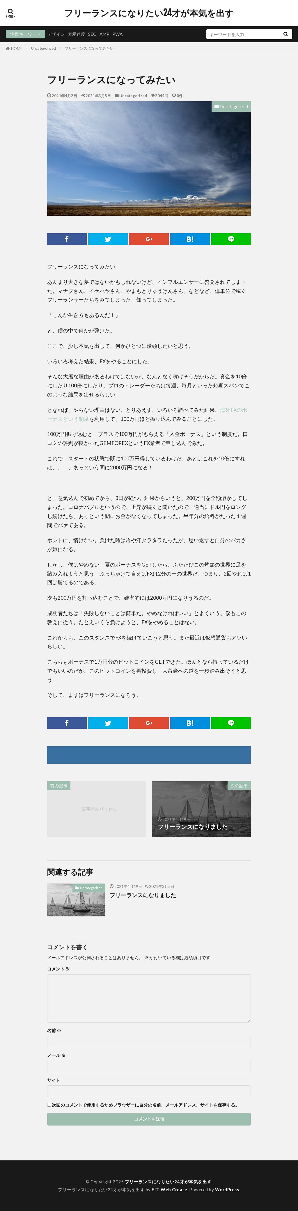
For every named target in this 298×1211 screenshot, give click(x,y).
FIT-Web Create (169, 1189)
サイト (53, 1080)
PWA (117, 34)
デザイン (56, 34)
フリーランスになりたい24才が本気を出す (149, 13)
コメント (58, 969)
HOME (16, 48)
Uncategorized (43, 48)
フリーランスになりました (145, 894)
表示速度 (76, 34)
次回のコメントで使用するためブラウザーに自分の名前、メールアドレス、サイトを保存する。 (146, 1105)
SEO (92, 34)
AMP (104, 34)
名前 (54, 1030)
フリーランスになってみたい (89, 48)
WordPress (227, 1189)
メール (56, 1055)
